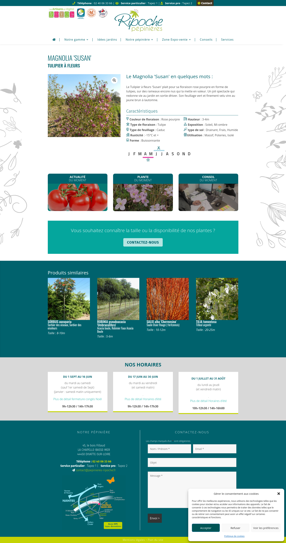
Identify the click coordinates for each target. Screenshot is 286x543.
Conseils (206, 40)
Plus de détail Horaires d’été (143, 399)
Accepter (205, 528)
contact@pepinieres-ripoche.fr (95, 470)
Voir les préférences (266, 528)
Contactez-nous (143, 242)
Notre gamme (74, 40)
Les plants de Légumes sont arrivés (77, 198)
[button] (279, 493)
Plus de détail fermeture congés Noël (77, 399)
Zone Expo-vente (175, 40)
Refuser (235, 528)
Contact (205, 3)
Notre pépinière (138, 40)
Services (227, 40)
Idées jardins (107, 40)
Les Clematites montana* (143, 198)
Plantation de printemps (208, 197)
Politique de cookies (234, 536)
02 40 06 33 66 (101, 461)
